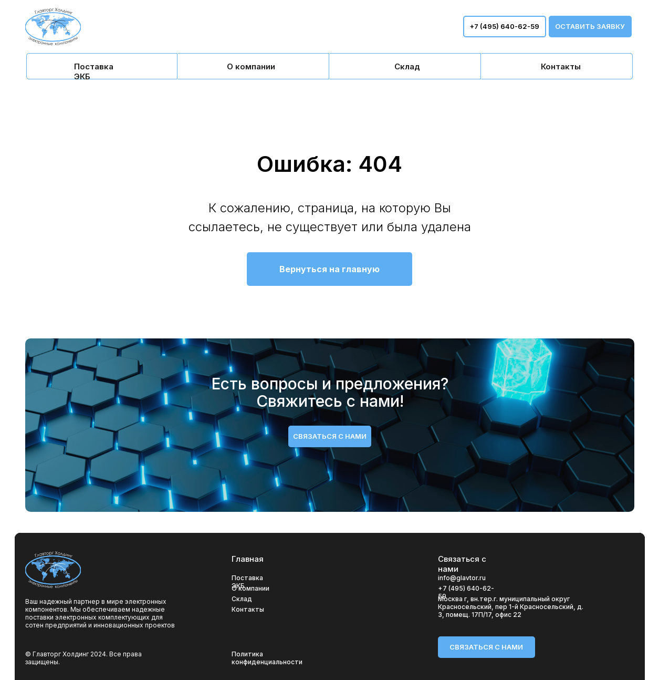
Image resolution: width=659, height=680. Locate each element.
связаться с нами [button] (330, 436)
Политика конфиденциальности (267, 658)
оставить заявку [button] (590, 26)
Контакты (248, 609)
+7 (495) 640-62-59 (504, 26)
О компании (250, 588)
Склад (242, 599)
